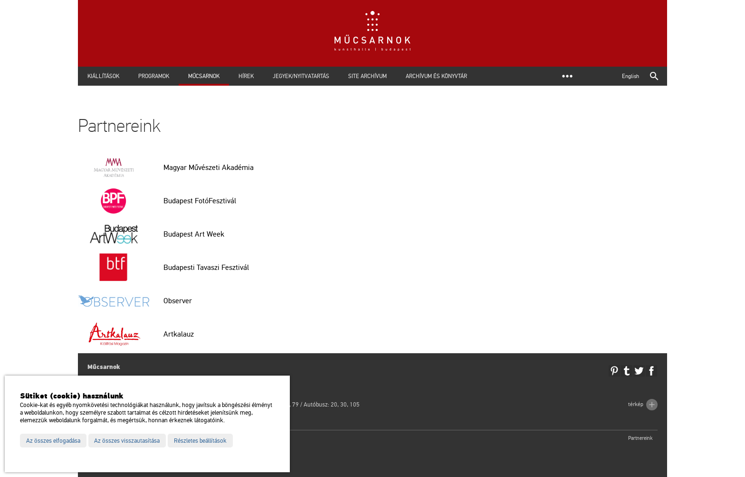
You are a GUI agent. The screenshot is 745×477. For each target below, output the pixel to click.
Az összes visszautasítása (127, 441)
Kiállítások (103, 76)
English (630, 76)
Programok (153, 76)
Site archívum (367, 76)
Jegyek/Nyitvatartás (301, 76)
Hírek (246, 76)
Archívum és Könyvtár (436, 76)
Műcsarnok (204, 76)
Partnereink (640, 438)
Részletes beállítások (200, 441)
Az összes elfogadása (53, 441)
